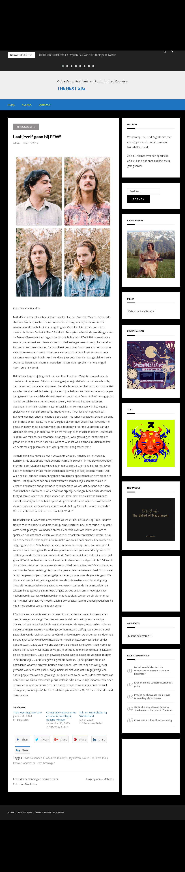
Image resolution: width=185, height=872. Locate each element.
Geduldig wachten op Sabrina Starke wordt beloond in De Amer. (153, 708)
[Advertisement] (92, 25)
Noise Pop (88, 758)
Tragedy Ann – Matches (100, 779)
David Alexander (32, 758)
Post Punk (102, 758)
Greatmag (47, 812)
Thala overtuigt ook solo (27, 712)
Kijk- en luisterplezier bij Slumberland (93, 714)
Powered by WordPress (20, 812)
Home (11, 104)
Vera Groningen (46, 763)
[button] (165, 52)
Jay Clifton (75, 758)
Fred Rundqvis (59, 758)
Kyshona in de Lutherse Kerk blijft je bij (153, 684)
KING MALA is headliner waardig (153, 720)
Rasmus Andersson (24, 763)
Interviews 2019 (26, 126)
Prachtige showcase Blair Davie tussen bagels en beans (152, 696)
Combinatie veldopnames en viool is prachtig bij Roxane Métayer (61, 716)
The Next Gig (71, 88)
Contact (44, 104)
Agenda (27, 104)
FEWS (46, 758)
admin (16, 143)
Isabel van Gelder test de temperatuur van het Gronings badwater (77, 54)
